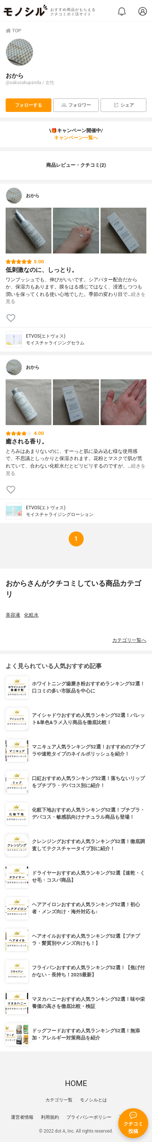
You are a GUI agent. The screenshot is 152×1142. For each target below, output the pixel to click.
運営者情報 (22, 1117)
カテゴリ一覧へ (129, 640)
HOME (76, 1083)
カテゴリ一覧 (58, 1100)
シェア (123, 105)
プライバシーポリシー (88, 1117)
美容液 (13, 615)
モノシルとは (93, 1100)
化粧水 (31, 615)
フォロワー (76, 105)
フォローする (28, 105)
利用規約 (50, 1117)
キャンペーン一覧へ (76, 137)
